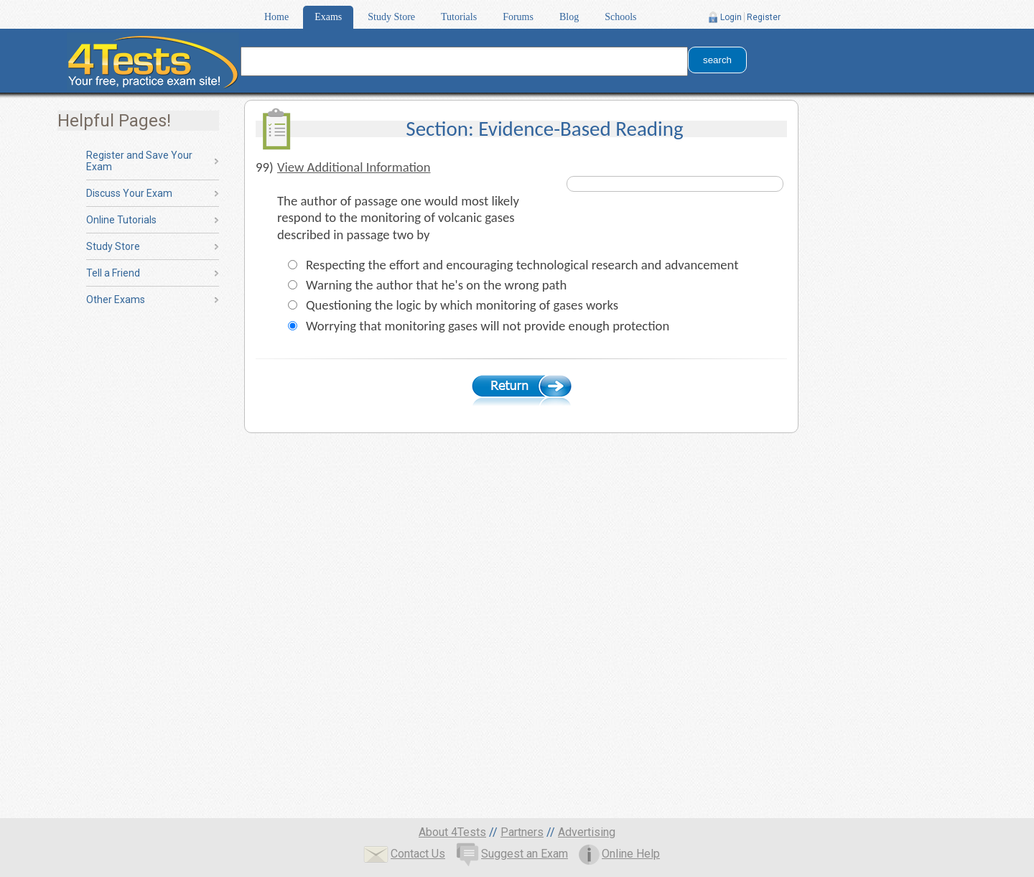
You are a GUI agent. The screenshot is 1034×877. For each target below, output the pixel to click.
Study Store (391, 16)
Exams (328, 16)
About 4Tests (452, 832)
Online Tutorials (121, 220)
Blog (569, 16)
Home (276, 16)
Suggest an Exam (512, 853)
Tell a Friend (113, 273)
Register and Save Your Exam (139, 160)
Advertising (586, 832)
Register (764, 17)
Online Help (619, 853)
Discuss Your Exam (129, 193)
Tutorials (459, 16)
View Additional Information (354, 167)
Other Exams (115, 299)
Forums (518, 16)
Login (731, 17)
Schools (620, 16)
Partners (522, 832)
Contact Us (404, 853)
